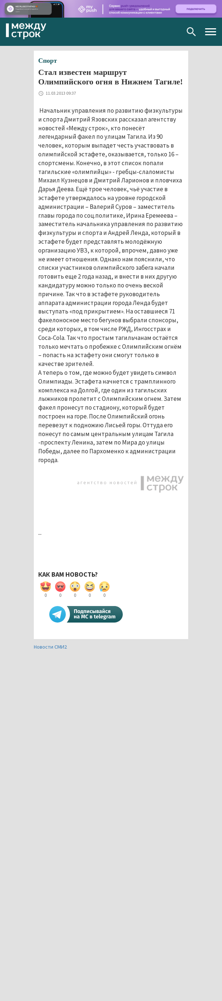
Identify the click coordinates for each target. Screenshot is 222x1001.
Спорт (47, 60)
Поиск (191, 31)
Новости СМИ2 (50, 646)
